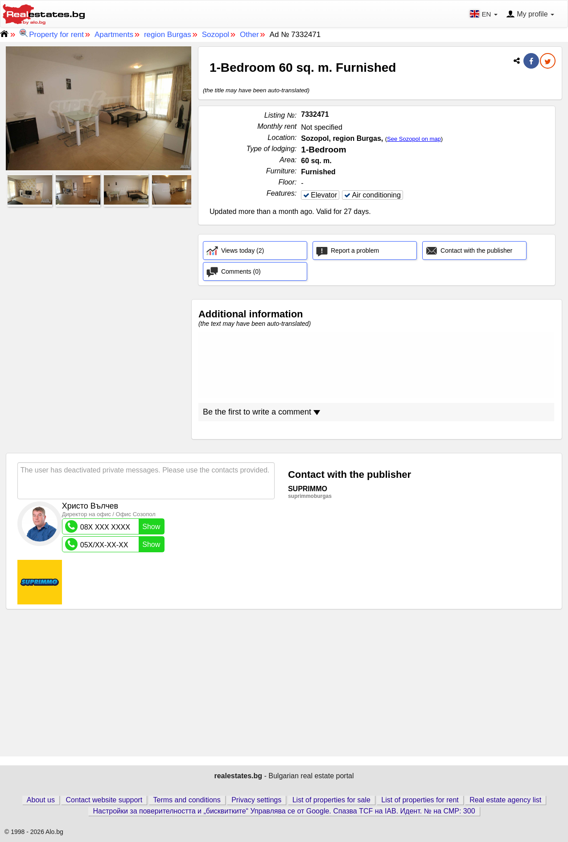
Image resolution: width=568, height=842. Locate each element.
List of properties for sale (331, 800)
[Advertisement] (98, 272)
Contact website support (104, 800)
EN (484, 14)
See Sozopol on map (414, 139)
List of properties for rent (419, 800)
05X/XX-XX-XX (114, 544)
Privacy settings (256, 800)
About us (41, 800)
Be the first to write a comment (261, 411)
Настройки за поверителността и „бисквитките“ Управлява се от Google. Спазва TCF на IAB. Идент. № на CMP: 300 (284, 811)
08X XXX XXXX (114, 526)
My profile (530, 14)
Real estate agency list (505, 800)
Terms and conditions (187, 800)
